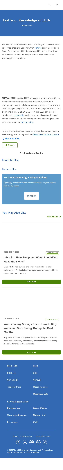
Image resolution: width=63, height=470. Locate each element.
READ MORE (31, 282)
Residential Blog (10, 160)
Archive (54, 217)
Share (10, 145)
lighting (38, 48)
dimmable (19, 115)
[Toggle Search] (49, 5)
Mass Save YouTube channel (46, 134)
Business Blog (9, 169)
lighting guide (27, 122)
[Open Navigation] (56, 5)
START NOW (31, 196)
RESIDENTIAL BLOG (52, 253)
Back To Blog (11, 138)
